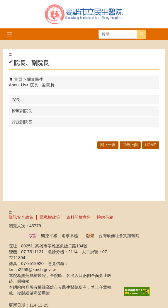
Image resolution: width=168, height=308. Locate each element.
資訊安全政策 (21, 217)
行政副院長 (22, 122)
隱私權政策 (50, 217)
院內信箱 (105, 217)
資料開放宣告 (78, 217)
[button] (141, 34)
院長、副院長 (42, 85)
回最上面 (130, 145)
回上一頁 (108, 145)
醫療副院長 (22, 110)
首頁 (18, 79)
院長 (16, 99)
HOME (150, 145)
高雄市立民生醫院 (84, 14)
